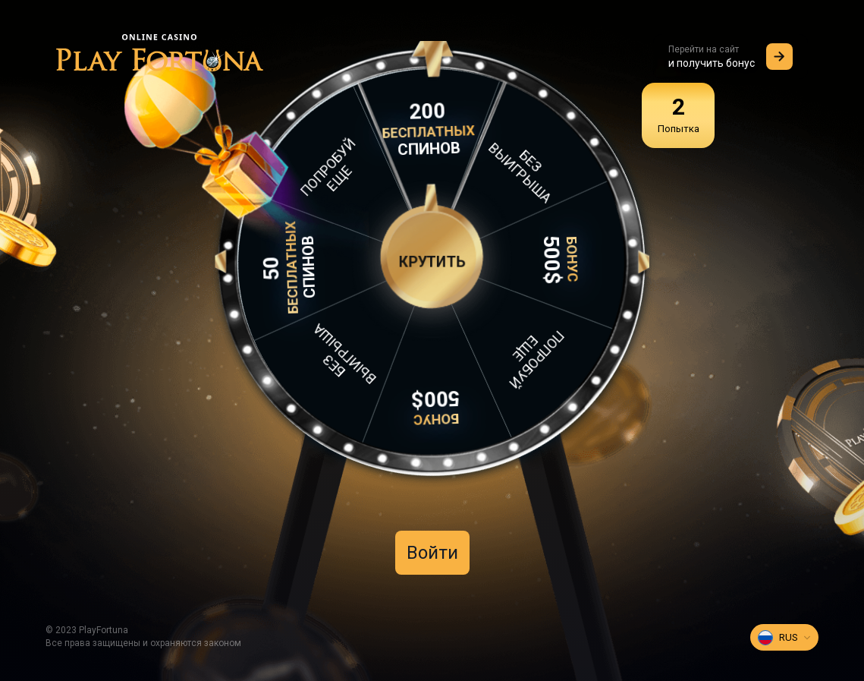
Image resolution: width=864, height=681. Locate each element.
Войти (432, 552)
